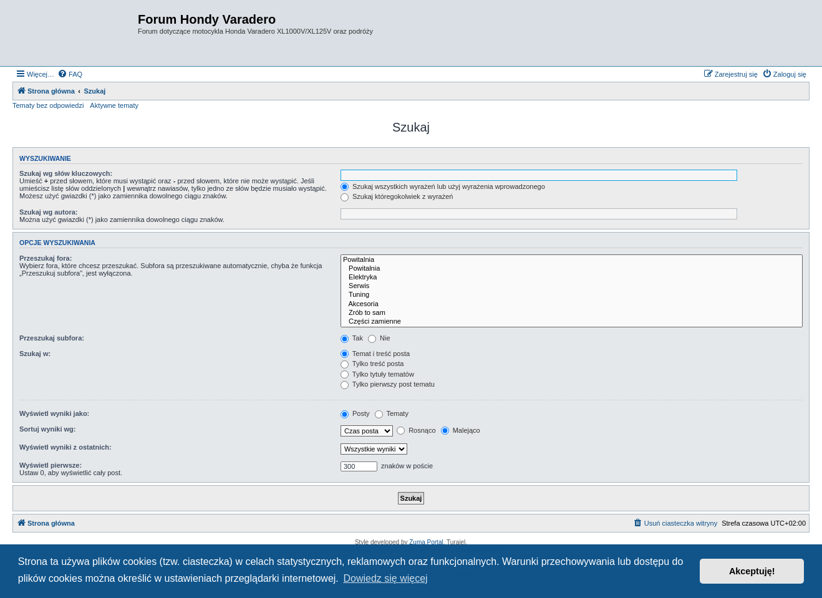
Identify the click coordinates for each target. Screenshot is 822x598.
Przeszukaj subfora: (51, 338)
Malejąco (460, 430)
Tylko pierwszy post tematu (388, 384)
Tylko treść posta (372, 363)
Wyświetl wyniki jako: (54, 413)
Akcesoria (571, 304)
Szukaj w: (35, 353)
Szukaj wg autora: (48, 212)
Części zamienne (571, 321)
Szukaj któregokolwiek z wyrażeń (397, 196)
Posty (355, 413)
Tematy (392, 413)
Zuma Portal (426, 542)
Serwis (571, 286)
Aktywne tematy (114, 105)
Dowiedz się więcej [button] (385, 578)
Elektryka (571, 277)
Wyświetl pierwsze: (50, 465)
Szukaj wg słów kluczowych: (65, 173)
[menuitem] (69, 74)
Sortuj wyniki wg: (47, 429)
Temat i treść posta (375, 353)
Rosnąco (416, 430)
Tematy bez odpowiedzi (48, 105)
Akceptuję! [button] (752, 571)
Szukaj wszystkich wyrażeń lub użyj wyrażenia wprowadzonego (443, 186)
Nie (379, 338)
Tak (352, 338)
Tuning (571, 295)
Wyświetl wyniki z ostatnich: (65, 447)
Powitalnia (571, 260)
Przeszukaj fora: (45, 258)
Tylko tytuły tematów (377, 374)
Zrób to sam (571, 313)
